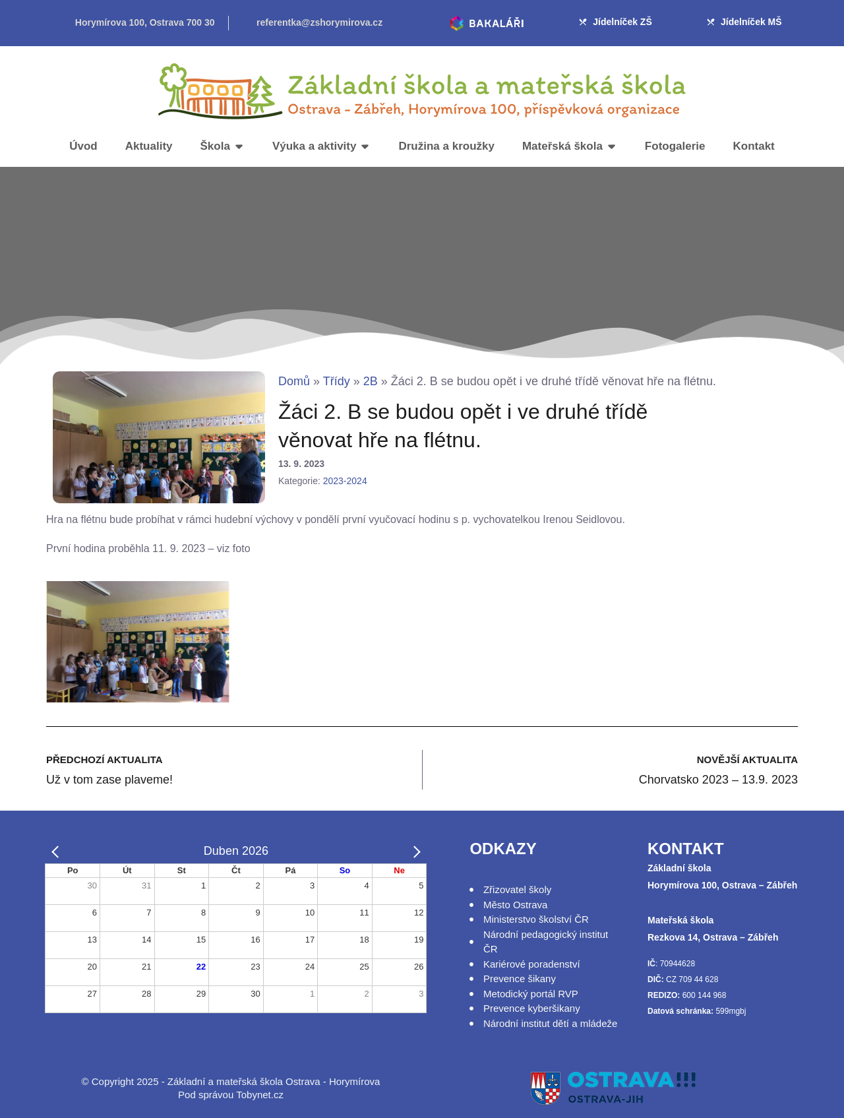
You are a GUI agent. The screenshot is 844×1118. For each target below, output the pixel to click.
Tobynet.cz (260, 1094)
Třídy (336, 381)
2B (370, 381)
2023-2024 (345, 481)
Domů (294, 381)
